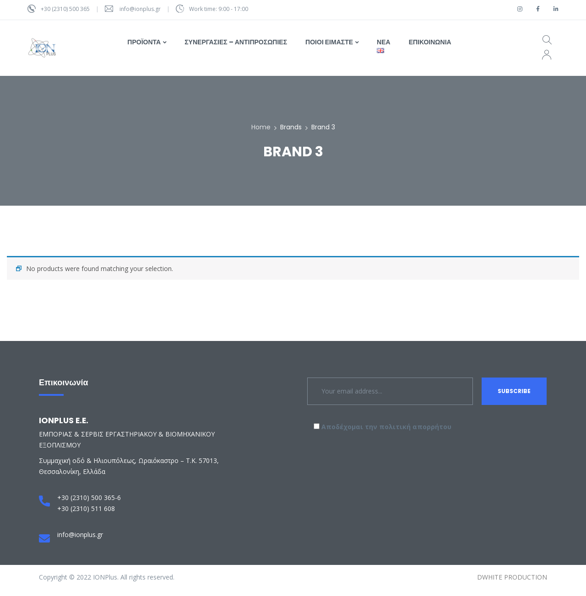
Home (261, 127)
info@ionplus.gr (140, 9)
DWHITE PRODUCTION (512, 577)
